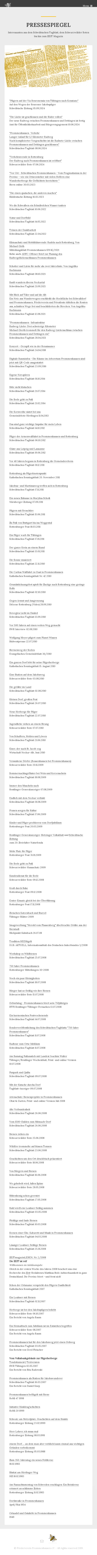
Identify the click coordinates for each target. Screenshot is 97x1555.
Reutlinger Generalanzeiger (24, 835)
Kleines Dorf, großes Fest (23, 699)
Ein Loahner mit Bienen (22, 1297)
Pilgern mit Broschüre (21, 510)
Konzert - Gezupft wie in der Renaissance (32, 346)
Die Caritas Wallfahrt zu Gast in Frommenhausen (36, 572)
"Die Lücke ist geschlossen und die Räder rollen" (35, 116)
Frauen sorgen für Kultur (23, 810)
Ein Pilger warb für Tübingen (25, 535)
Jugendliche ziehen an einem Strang (29, 723)
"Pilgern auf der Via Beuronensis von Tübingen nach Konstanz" (43, 100)
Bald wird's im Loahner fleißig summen (31, 1208)
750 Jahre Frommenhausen (24, 966)
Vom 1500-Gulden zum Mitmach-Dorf (30, 1121)
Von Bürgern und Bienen (22, 1171)
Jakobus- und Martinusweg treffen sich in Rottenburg (38, 485)
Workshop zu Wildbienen (23, 953)
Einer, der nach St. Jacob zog (25, 748)
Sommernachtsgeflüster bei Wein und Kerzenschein (37, 773)
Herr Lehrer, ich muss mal (23, 1431)
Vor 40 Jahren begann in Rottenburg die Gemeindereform (41, 461)
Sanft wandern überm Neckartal (27, 282)
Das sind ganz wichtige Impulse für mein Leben (35, 424)
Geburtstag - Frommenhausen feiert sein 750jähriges (38, 1003)
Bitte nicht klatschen (20, 387)
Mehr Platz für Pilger (20, 851)
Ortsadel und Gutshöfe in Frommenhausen (32, 1513)
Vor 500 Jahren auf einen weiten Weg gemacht (34, 625)
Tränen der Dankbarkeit (22, 230)
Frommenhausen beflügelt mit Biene (29, 1394)
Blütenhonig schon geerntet (24, 1195)
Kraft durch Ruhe (18, 888)
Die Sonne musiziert (20, 559)
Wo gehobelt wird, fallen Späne (26, 1183)
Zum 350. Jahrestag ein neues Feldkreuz (31, 1460)
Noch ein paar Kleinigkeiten (24, 978)
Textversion (33, 1362)
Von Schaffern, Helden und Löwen (28, 736)
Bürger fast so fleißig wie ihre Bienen (29, 990)
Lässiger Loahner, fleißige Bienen (27, 1245)
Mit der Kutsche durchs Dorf (24, 1084)
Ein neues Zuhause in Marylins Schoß (29, 498)
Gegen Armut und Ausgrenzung (26, 600)
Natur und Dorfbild (19, 217)
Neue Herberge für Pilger (23, 711)
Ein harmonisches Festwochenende (28, 1015)
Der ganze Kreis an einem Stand (27, 547)
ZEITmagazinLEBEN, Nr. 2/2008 (27, 1257)
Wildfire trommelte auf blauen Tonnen (30, 1146)
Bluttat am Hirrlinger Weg (23, 1472)
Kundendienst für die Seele (24, 875)
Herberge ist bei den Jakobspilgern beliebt (32, 1309)
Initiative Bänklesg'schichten (24, 1406)
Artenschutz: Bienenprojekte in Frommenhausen (35, 1096)
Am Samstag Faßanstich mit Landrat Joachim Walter (38, 1056)
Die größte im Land (20, 686)
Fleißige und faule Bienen (23, 1220)
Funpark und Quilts (19, 1072)
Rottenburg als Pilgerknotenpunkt (27, 473)
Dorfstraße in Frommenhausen (26, 1500)
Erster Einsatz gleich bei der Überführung (32, 900)
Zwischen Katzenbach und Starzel (27, 912)
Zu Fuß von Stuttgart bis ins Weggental (30, 522)
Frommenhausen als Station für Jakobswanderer (36, 1378)
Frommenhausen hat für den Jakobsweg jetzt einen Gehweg (42, 1342)
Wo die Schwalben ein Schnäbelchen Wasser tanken (37, 205)
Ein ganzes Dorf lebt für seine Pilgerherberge (34, 662)
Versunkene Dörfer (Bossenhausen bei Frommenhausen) (40, 761)
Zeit (28, 1272)
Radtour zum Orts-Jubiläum (24, 1043)
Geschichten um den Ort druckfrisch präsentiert (35, 1158)
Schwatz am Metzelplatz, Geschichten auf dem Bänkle (38, 1419)
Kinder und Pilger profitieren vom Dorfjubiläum (35, 822)
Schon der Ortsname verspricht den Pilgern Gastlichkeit (40, 1285)
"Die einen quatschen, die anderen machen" (33, 193)
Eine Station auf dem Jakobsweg (27, 674)
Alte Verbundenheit (19, 1109)
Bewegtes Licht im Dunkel (23, 613)
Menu (86, 5)
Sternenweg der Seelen (22, 650)
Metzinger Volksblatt (52, 835)
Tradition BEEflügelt (20, 941)
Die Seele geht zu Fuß (21, 399)
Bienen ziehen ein (19, 1134)
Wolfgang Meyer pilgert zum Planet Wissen (33, 637)
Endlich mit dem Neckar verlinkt (27, 798)
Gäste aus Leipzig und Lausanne (27, 448)
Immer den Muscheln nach (24, 785)
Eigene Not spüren (19, 374)
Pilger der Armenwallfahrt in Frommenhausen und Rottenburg (43, 436)
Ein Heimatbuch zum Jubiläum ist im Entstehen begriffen (40, 1325)
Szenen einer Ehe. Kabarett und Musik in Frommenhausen (41, 1232)
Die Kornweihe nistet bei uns (25, 411)
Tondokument (17, 1362)
